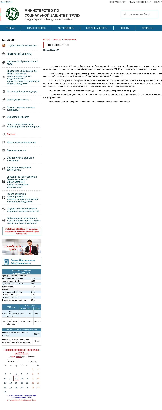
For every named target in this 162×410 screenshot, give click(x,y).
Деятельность (66, 28)
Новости (124, 28)
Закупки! (11, 134)
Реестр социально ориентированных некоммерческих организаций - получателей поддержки (23, 198)
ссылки (158, 2)
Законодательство (16, 150)
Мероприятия (70, 39)
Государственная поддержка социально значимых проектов (23, 209)
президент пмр (117, 2)
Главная (10, 28)
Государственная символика (22, 46)
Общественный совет (18, 117)
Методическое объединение (21, 142)
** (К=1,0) (30, 308)
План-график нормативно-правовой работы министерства (23, 125)
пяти (13, 357)
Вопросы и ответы (96, 28)
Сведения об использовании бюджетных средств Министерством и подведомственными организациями (22, 182)
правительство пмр (140, 2)
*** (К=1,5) (37, 308)
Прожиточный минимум (19, 54)
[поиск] (139, 14)
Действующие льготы (18, 99)
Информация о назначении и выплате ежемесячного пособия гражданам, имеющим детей (23, 220)
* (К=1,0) (23, 308)
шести (18, 357)
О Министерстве (36, 28)
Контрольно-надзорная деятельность (19, 168)
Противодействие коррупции (22, 91)
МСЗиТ (46, 39)
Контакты (147, 28)
